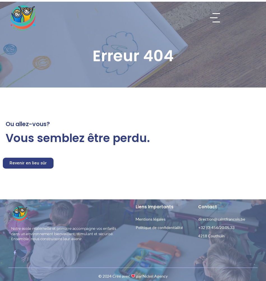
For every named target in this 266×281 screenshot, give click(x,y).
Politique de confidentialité (159, 227)
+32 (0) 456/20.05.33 (216, 227)
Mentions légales (151, 219)
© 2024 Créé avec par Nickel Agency (133, 276)
